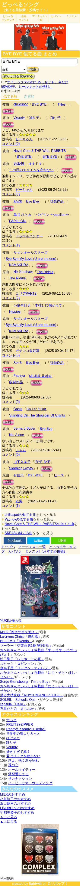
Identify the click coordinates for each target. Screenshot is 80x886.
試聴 (8, 111)
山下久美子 (22, 462)
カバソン (56, 16)
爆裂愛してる (18, 774)
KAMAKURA (18, 265)
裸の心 (13, 765)
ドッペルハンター (29, 236)
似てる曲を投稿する (18, 76)
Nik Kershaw (23, 272)
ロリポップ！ (57, 883)
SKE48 (18, 163)
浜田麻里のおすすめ (15, 803)
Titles (62, 104)
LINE (62, 540)
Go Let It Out (36, 409)
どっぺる (7, 18)
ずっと (11, 720)
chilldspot (20, 104)
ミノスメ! (71, 16)
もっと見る (8, 817)
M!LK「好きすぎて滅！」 (19, 632)
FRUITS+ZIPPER (19, 724)
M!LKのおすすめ (12, 794)
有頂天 (18, 475)
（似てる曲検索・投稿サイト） (25, 10)
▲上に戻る (8, 821)
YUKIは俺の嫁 (11, 620)
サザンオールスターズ (30, 252)
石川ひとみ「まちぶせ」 (19, 708)
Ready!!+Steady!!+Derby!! (25, 729)
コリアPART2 (26, 293)
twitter (38, 540)
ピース (59, 475)
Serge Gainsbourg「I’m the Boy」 (26, 681)
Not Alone (16, 435)
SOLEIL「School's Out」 (19, 699)
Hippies (14, 311)
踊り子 (34, 118)
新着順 (29, 96)
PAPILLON (17, 221)
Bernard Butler (24, 428)
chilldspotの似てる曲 (20, 514)
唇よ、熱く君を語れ (23, 760)
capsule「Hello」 (13, 704)
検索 (32, 69)
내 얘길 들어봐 (40, 376)
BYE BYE (39, 104)
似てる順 (10, 96)
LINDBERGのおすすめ (17, 808)
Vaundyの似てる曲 (19, 519)
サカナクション (20, 778)
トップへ (8, 547)
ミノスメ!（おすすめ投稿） (46, 551)
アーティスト (40, 18)
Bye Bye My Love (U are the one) (31, 258)
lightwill (35, 883)
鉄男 (19, 501)
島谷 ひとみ (22, 215)
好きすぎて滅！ (18, 751)
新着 (24, 18)
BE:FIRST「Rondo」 (16, 641)
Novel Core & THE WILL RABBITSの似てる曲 (39, 524)
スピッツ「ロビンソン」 (19, 663)
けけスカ (13, 738)
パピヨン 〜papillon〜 (52, 215)
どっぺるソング (20, 4)
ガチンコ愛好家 (27, 351)
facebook (15, 540)
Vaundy (19, 117)
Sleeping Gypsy (21, 468)
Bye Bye (32, 201)
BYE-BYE (35, 475)
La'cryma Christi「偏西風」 (20, 636)
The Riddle (45, 272)
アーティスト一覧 (32, 547)
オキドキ (35, 163)
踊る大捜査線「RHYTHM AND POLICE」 (31, 695)
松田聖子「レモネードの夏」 (22, 659)
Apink (17, 201)
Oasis (17, 409)
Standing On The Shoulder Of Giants (37, 415)
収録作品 (57, 201)
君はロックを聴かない (23, 756)
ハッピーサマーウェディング (30, 783)
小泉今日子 (22, 305)
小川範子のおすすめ (15, 799)
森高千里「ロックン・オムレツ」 (25, 668)
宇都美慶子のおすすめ (17, 812)
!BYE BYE (42, 462)
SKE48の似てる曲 (18, 533)
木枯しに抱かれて (48, 305)
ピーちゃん (24, 139)
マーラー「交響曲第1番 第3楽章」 (26, 645)
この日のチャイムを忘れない (31, 170)
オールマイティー (21, 769)
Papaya (19, 375)
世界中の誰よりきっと (23, 733)
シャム (21, 450)
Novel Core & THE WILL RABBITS (39, 151)
